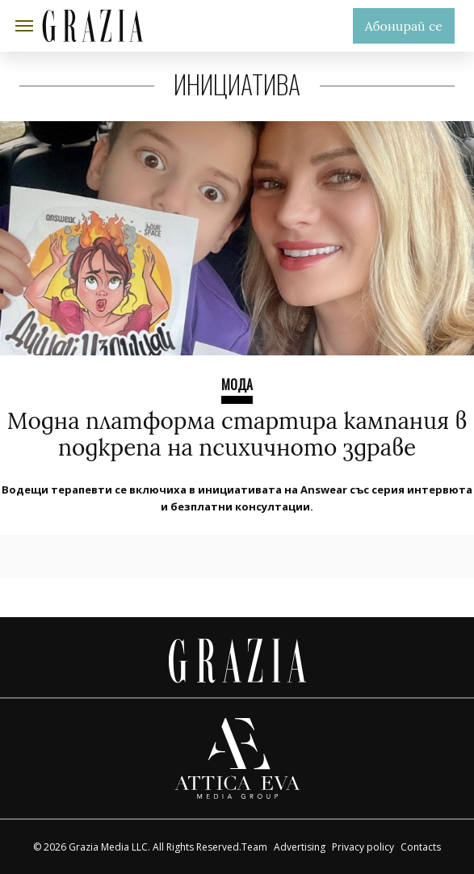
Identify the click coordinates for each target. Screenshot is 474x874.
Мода (237, 384)
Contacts (421, 847)
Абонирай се (404, 26)
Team (254, 847)
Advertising (299, 847)
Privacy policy (363, 847)
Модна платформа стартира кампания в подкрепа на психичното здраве (237, 434)
